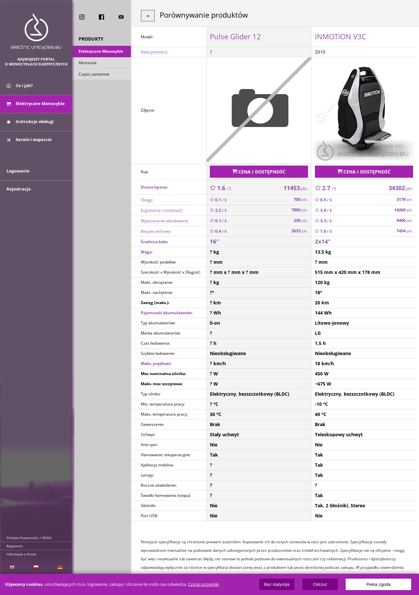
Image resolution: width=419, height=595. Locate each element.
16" (214, 240)
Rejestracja (19, 194)
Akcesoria (88, 63)
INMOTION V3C (340, 36)
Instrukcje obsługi (30, 124)
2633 (299, 229)
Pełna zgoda (378, 584)
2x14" (323, 240)
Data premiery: (154, 51)
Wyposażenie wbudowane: (165, 219)
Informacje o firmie (21, 554)
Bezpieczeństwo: (156, 229)
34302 (401, 186)
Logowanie (18, 176)
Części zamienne (94, 75)
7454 (404, 229)
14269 (403, 208)
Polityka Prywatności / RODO (29, 537)
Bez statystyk (277, 584)
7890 (299, 208)
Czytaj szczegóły (203, 584)
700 (301, 198)
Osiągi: (147, 198)
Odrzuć (320, 584)
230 (301, 219)
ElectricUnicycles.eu (36, 31)
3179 (404, 198)
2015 (320, 51)
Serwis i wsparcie (29, 142)
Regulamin (15, 546)
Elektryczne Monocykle (101, 52)
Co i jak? (20, 88)
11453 (295, 186)
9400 (404, 219)
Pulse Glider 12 (235, 36)
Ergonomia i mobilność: (162, 208)
